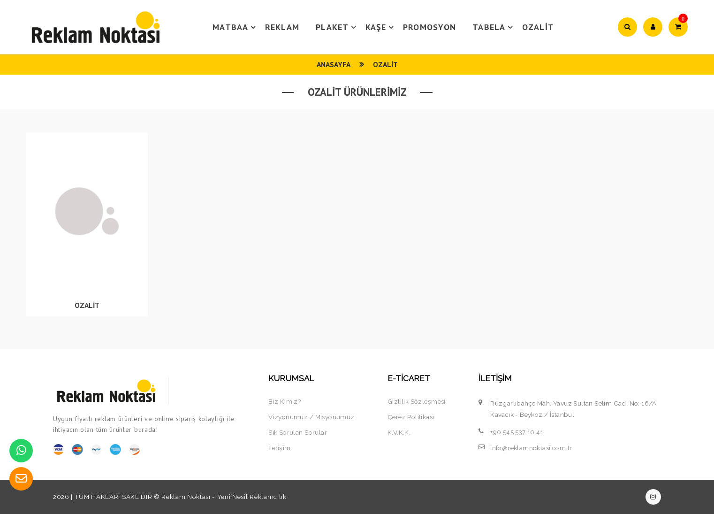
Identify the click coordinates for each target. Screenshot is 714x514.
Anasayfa (333, 64)
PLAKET (337, 27)
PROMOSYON (429, 27)
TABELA (494, 27)
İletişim (279, 448)
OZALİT (538, 27)
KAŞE (380, 27)
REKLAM (282, 27)
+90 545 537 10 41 (516, 432)
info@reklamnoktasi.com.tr (531, 448)
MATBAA (235, 27)
